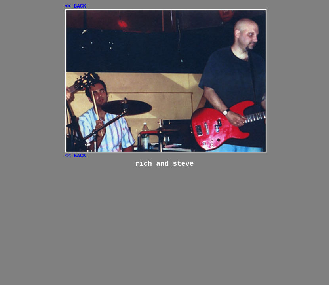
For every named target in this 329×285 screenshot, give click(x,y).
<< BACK (75, 6)
